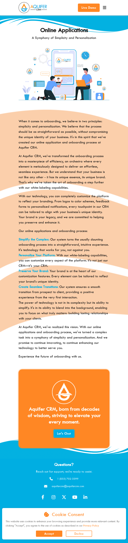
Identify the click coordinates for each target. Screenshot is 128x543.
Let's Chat (64, 433)
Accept (49, 533)
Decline (79, 533)
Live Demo (88, 7)
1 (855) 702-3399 (67, 478)
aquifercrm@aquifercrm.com (68, 486)
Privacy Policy (91, 525)
